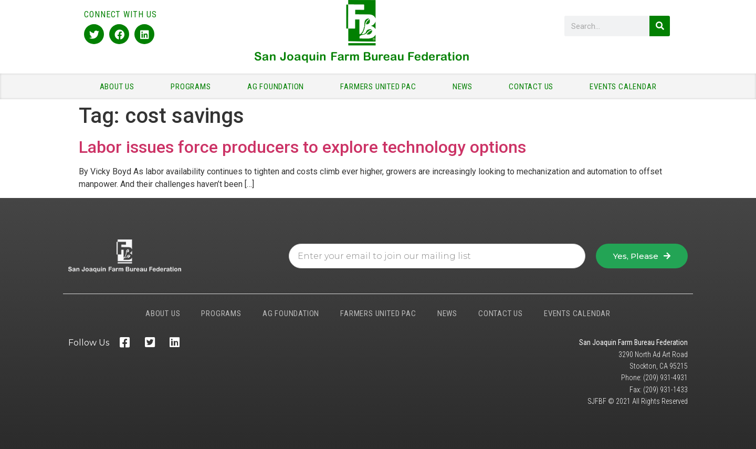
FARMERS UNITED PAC (380, 86)
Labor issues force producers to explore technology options (302, 147)
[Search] (659, 26)
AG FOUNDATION (278, 86)
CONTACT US (534, 86)
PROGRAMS (193, 86)
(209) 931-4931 (665, 377)
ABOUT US (120, 86)
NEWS (465, 86)
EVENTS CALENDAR (623, 86)
